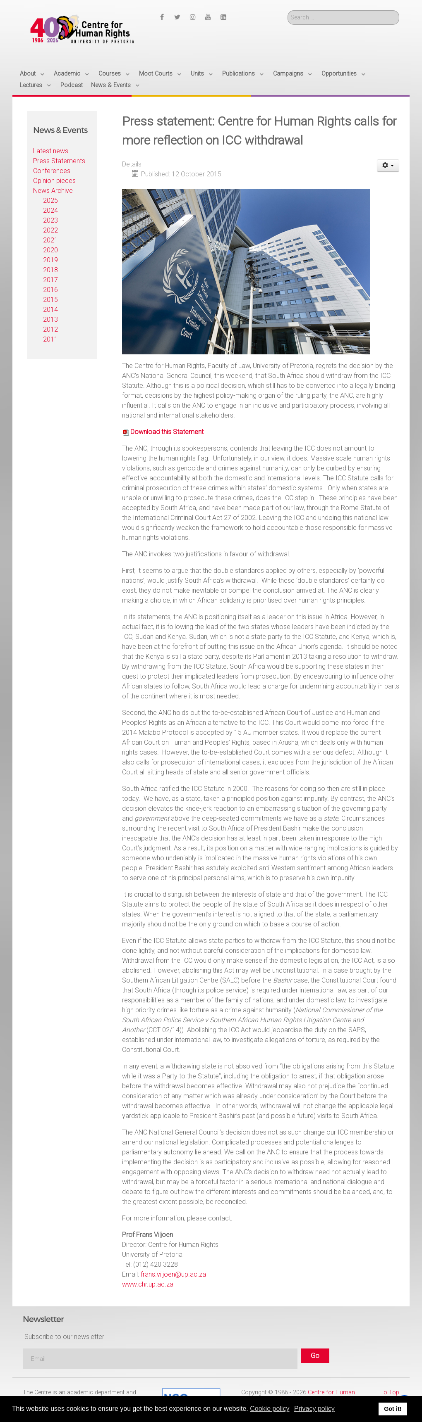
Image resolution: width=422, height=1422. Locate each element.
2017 (50, 280)
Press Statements (59, 161)
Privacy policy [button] (314, 1408)
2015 (50, 300)
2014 (50, 309)
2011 (50, 339)
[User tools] (388, 165)
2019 (50, 260)
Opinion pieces (54, 181)
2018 (50, 270)
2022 (50, 230)
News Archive (53, 191)
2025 (50, 200)
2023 (50, 220)
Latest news (50, 151)
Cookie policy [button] (269, 1408)
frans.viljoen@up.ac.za (173, 1274)
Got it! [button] (392, 1408)
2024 (50, 210)
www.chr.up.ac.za (147, 1284)
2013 (50, 319)
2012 (50, 329)
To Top (389, 1392)
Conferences (51, 171)
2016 (50, 290)
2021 (50, 240)
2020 (50, 250)
